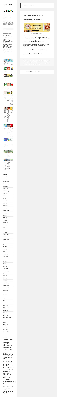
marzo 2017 (5, 278)
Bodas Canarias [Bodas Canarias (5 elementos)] (6, 350)
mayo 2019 (5, 246)
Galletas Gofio (42, 60)
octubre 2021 (5, 208)
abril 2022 (5, 201)
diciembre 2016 (5, 282)
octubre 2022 (5, 193)
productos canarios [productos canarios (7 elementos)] (8, 367)
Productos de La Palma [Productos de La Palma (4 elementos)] (6, 373)
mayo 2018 (5, 263)
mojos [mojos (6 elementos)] (9, 364)
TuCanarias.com (8, 4)
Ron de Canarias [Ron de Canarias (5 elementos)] (6, 385)
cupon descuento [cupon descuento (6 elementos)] (7, 353)
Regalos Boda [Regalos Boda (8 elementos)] (7, 375)
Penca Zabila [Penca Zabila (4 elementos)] (11, 365)
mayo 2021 (5, 213)
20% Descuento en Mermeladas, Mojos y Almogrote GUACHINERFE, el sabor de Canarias (8, 41)
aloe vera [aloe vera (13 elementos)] (7, 347)
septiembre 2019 (6, 239)
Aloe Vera (4, 298)
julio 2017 (5, 275)
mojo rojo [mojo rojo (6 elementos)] (5, 364)
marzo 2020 (5, 229)
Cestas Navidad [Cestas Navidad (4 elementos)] (5, 352)
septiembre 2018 (6, 258)
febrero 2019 (5, 251)
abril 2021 (5, 215)
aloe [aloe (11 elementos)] (4, 345)
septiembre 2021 (6, 210)
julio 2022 (5, 196)
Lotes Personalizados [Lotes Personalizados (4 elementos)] (6, 361)
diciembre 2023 (5, 184)
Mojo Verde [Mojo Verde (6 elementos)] (6, 365)
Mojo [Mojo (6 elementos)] (11, 361)
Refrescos (4, 322)
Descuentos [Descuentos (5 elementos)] (5, 354)
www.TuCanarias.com (28, 20)
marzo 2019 (5, 249)
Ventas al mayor (6, 331)
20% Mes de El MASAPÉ (33, 16)
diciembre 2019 (5, 234)
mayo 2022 (5, 200)
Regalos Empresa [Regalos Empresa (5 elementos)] (6, 377)
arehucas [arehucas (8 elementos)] (6, 349)
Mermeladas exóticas (42, 61)
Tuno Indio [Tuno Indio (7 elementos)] (6, 393)
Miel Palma (5, 312)
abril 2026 (5, 176)
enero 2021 (5, 220)
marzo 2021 (5, 217)
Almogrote (5, 296)
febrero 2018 (5, 266)
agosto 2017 (5, 273)
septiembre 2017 (6, 271)
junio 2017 (5, 276)
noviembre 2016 (6, 283)
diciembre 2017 (5, 268)
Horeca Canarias (31, 61)
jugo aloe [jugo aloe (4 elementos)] (8, 358)
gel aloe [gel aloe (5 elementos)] (11, 355)
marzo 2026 (5, 178)
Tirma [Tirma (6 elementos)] (4, 389)
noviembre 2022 (6, 191)
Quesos (4, 319)
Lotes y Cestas (5, 310)
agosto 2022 (5, 195)
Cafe (4, 302)
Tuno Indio (5, 327)
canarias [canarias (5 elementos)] (11, 350)
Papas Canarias (5, 315)
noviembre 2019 (6, 236)
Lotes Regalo (5, 308)
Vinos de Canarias (6, 332)
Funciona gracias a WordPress (36, 71)
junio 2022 (5, 198)
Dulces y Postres (6, 305)
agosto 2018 (5, 259)
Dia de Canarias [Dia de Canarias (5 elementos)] (6, 355)
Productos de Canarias (7, 317)
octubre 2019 (5, 237)
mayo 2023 (5, 190)
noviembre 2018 (6, 254)
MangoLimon (37, 61)
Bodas (4, 300)
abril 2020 (5, 227)
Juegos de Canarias (6, 307)
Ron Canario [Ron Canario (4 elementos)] (11, 383)
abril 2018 (5, 265)
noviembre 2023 (6, 186)
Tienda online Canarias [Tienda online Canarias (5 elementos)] (7, 388)
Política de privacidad (27, 71)
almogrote (37, 60)
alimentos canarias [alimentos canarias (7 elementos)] (8, 339)
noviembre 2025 (6, 181)
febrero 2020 (5, 230)
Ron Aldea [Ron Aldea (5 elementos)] (7, 383)
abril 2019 (5, 247)
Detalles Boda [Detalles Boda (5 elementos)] (10, 354)
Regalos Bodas (5, 324)
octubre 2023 (5, 188)
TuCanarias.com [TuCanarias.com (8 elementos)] (8, 391)
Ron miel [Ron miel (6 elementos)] (11, 386)
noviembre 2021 (6, 207)
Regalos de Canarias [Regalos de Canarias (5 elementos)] (7, 376)
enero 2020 (5, 232)
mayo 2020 (5, 225)
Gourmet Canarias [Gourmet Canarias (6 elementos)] (7, 357)
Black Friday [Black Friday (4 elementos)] (10, 349)
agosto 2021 (5, 212)
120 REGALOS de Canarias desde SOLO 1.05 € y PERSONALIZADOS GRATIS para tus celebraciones (7, 46)
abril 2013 (5, 288)
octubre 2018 (5, 256)
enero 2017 (5, 280)
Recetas (4, 320)
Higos (27, 61)
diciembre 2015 (5, 287)
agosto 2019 (5, 241)
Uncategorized (5, 329)
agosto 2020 (5, 224)
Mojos (4, 314)
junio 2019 (5, 244)
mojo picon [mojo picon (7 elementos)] (10, 362)
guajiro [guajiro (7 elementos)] (5, 358)
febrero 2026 (5, 179)
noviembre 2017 (6, 270)
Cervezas (4, 303)
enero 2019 (5, 253)
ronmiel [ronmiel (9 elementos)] (5, 387)
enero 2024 (5, 183)
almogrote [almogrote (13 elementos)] (7, 342)
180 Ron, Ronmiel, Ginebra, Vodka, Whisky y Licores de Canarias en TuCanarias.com (8, 36)
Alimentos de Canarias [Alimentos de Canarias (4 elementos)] (6, 340)
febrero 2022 (5, 205)
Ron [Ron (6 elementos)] (4, 383)
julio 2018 (5, 261)
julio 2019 (5, 242)
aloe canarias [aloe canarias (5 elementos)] (9, 345)
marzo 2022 (5, 203)
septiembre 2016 (6, 285)
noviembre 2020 (6, 222)
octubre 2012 (5, 290)
